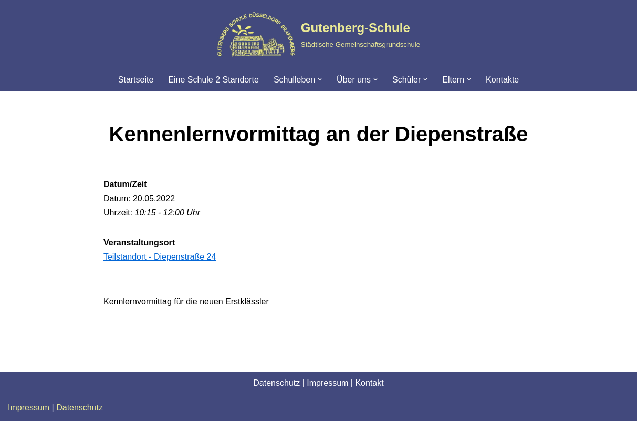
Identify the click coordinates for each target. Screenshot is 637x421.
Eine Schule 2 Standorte (213, 79)
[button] (320, 79)
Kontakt (369, 382)
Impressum (327, 382)
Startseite (136, 79)
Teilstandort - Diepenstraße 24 (159, 256)
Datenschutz (276, 382)
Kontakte (502, 79)
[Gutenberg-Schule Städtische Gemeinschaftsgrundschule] (318, 34)
